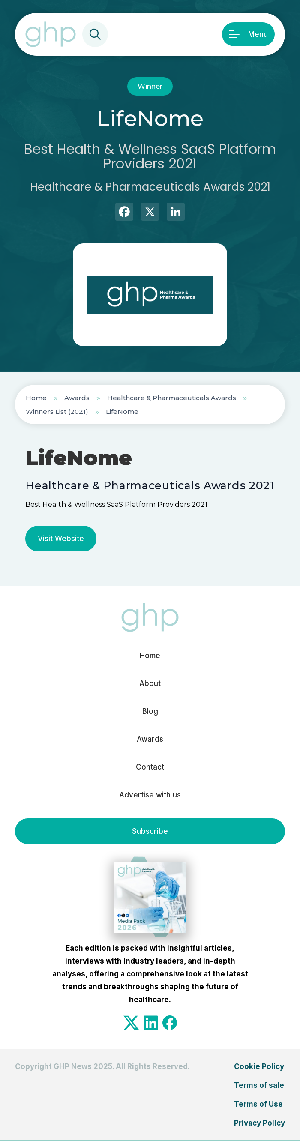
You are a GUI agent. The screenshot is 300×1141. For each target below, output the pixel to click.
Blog (150, 711)
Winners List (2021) (57, 411)
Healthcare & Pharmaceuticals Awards (171, 398)
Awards (77, 398)
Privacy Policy (259, 1123)
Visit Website (61, 538)
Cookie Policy (259, 1066)
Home (36, 398)
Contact (150, 767)
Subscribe (150, 831)
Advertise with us (150, 795)
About (150, 683)
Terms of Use (258, 1104)
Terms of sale (259, 1085)
